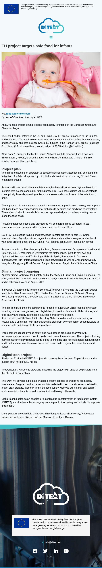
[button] (51, 38)
